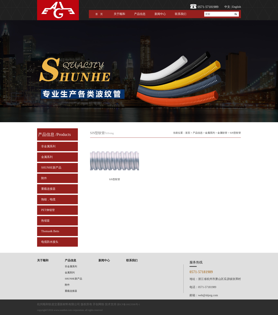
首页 (187, 132)
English (236, 6)
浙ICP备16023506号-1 (128, 304)
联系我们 (180, 14)
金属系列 (47, 157)
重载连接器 (48, 188)
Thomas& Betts (50, 231)
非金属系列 (48, 146)
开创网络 (98, 304)
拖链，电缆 (48, 199)
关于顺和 (119, 14)
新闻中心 (160, 14)
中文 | (227, 6)
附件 (44, 178)
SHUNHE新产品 (51, 167)
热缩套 (45, 220)
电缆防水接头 (49, 241)
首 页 (99, 14)
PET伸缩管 (48, 210)
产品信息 (140, 14)
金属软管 (222, 132)
